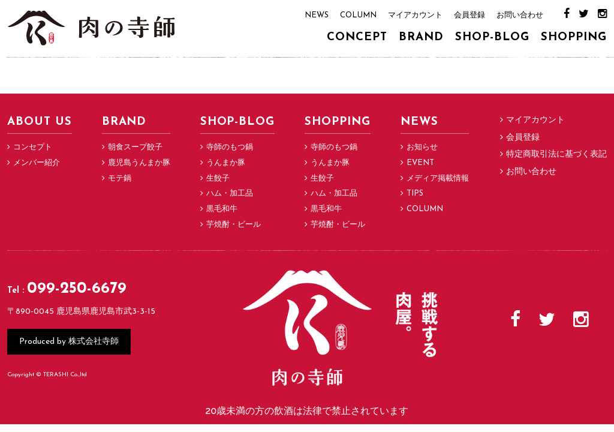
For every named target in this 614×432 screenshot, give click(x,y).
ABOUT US (39, 122)
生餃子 (218, 178)
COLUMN (358, 15)
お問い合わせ (519, 15)
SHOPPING (574, 37)
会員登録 (469, 15)
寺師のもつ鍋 (229, 147)
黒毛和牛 (221, 209)
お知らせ (422, 147)
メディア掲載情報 (438, 178)
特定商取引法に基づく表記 (556, 154)
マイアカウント (415, 15)
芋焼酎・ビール (233, 225)
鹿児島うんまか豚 (139, 163)
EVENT (420, 163)
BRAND (421, 37)
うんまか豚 (225, 163)
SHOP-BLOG (492, 37)
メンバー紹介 (36, 163)
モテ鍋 (119, 178)
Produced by (69, 341)
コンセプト (32, 147)
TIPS (415, 193)
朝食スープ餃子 (135, 147)
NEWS (317, 15)
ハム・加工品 (229, 193)
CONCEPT (357, 37)
